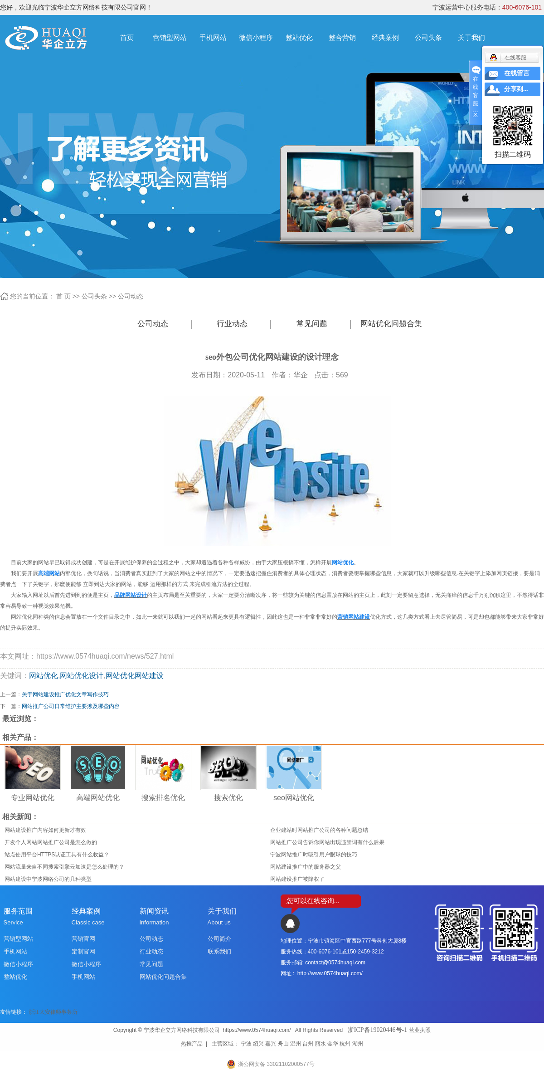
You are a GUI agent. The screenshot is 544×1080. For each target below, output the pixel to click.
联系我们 (219, 951)
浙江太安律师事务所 (53, 1012)
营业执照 (420, 1030)
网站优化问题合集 (391, 323)
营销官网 (83, 938)
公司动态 (130, 296)
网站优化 (43, 675)
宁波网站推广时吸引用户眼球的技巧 (313, 854)
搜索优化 (228, 797)
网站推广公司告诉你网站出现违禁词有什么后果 (327, 842)
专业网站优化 (32, 797)
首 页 (63, 296)
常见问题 (311, 323)
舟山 (283, 1044)
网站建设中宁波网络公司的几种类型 (48, 879)
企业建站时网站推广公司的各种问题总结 (319, 830)
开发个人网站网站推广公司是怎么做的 (51, 842)
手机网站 (213, 37)
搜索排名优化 (163, 797)
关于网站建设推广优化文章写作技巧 (65, 694)
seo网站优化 (293, 797)
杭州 (345, 1044)
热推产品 (192, 1044)
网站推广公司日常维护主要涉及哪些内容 (71, 706)
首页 (127, 37)
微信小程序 (256, 37)
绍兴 (258, 1044)
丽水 (320, 1044)
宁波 (246, 1044)
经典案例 (385, 37)
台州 (307, 1044)
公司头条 (428, 37)
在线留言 (516, 73)
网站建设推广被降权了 (297, 879)
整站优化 (299, 37)
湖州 (357, 1044)
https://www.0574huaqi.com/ (257, 1030)
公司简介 (219, 938)
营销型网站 (170, 37)
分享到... (516, 89)
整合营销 (342, 37)
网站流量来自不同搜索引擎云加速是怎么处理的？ (64, 867)
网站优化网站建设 (135, 675)
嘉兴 (270, 1044)
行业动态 (232, 323)
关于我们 (471, 37)
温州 (295, 1044)
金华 (332, 1044)
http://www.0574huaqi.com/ (330, 973)
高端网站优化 (98, 797)
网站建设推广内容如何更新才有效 (45, 830)
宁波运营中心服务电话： (487, 7)
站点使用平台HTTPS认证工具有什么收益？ (57, 854)
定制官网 (83, 951)
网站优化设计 (81, 675)
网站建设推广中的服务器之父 (305, 867)
